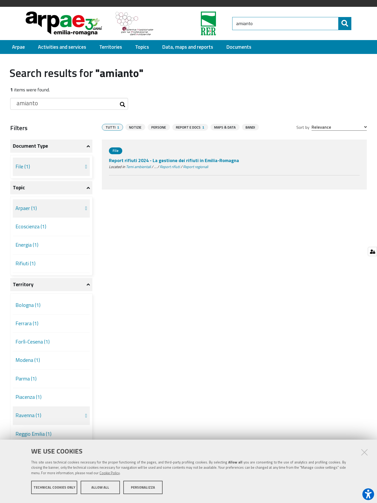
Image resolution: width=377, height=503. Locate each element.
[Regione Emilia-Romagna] (195, 23)
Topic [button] (19, 187)
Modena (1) (27, 360)
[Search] (340, 23)
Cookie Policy (109, 475)
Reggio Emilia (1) (33, 434)
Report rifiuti (170, 167)
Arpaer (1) (26, 208)
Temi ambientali (138, 167)
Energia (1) (26, 245)
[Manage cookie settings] (372, 251)
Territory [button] (23, 284)
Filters (18, 127)
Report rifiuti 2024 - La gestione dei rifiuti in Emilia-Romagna (174, 160)
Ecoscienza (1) (30, 226)
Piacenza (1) (28, 397)
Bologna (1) (28, 305)
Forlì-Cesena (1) (32, 342)
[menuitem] (18, 47)
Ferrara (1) (26, 323)
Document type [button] (30, 146)
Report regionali (195, 167)
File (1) (22, 166)
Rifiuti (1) (25, 263)
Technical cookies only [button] (54, 489)
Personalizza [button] (143, 489)
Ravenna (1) (28, 415)
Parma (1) (26, 379)
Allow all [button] (100, 489)
